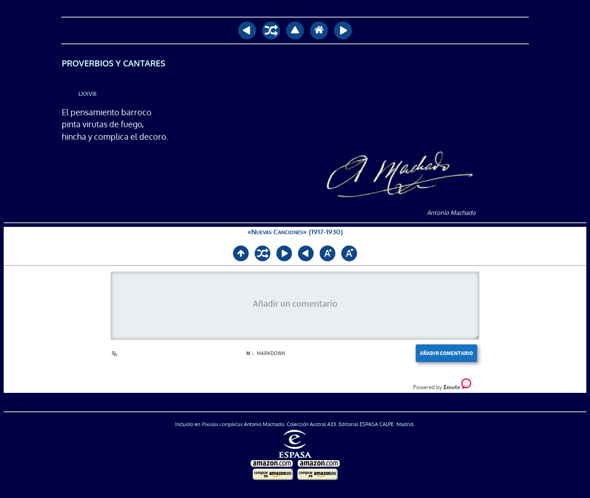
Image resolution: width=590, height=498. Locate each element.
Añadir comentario (446, 353)
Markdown (265, 353)
